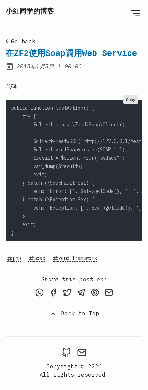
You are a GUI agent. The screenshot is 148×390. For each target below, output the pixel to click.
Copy (131, 99)
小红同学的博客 (30, 11)
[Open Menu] (135, 13)
